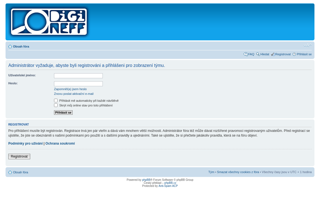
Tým (211, 172)
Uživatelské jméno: (22, 75)
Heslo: (13, 83)
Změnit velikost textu (308, 45)
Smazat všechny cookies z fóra (238, 172)
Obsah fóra (21, 46)
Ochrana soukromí (60, 143)
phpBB (146, 179)
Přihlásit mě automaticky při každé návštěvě (86, 100)
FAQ (251, 54)
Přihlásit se (304, 54)
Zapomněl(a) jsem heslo (70, 89)
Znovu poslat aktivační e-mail (73, 93)
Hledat (264, 54)
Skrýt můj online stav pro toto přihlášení (83, 105)
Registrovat (283, 54)
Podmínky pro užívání (25, 143)
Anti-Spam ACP (168, 185)
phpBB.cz (170, 182)
